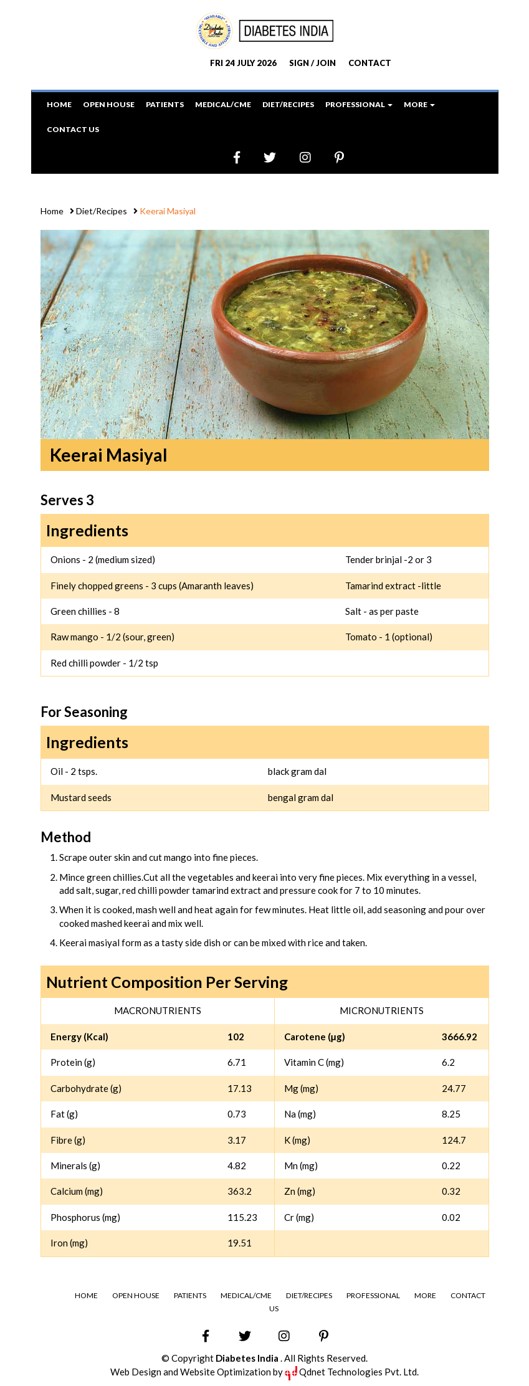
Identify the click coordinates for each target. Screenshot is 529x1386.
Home (59, 104)
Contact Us (73, 129)
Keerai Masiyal (167, 211)
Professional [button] (359, 104)
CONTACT (369, 63)
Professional (372, 1294)
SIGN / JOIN (312, 63)
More (425, 1294)
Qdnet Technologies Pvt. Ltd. (352, 1371)
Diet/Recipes (288, 104)
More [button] (419, 104)
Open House (109, 104)
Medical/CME (223, 104)
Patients (165, 104)
